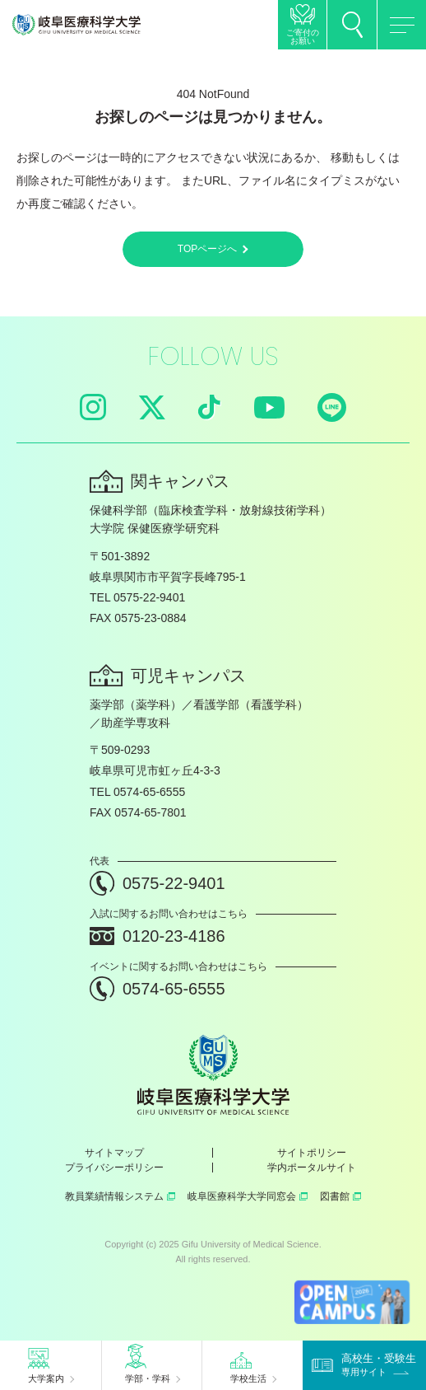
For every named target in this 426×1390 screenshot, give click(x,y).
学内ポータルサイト (311, 1167)
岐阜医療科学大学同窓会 (248, 1196)
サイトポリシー (311, 1153)
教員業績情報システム (120, 1196)
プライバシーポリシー (114, 1167)
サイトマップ (114, 1153)
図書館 (340, 1196)
